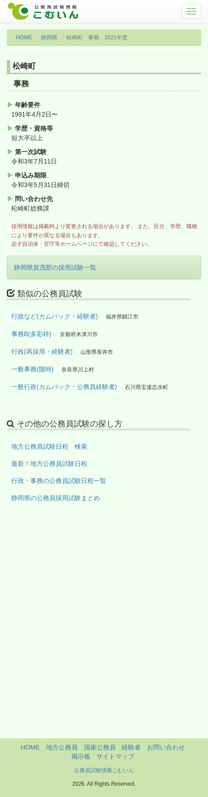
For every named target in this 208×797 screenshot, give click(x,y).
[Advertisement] (104, 634)
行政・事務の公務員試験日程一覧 (58, 480)
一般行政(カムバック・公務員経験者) (64, 386)
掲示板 (80, 756)
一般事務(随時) (32, 369)
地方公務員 (62, 747)
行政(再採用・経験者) (41, 351)
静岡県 (49, 37)
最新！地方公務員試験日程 (49, 463)
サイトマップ (115, 756)
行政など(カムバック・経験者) (54, 316)
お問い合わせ (166, 747)
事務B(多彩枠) (31, 334)
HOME (24, 37)
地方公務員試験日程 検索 (49, 446)
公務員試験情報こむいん (104, 770)
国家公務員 (100, 747)
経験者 (131, 747)
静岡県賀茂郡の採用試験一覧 (55, 267)
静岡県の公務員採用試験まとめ (55, 498)
